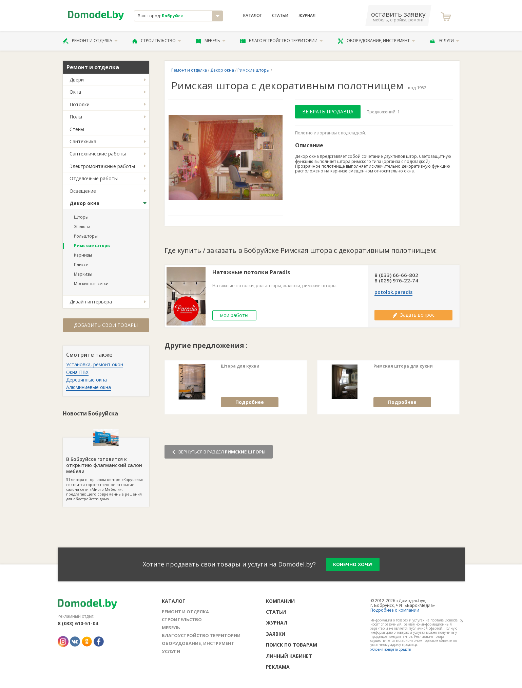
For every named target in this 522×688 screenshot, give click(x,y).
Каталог (252, 15)
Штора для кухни (240, 366)
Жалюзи (82, 226)
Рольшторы (86, 236)
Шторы (81, 217)
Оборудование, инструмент (376, 41)
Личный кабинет (289, 655)
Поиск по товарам (291, 644)
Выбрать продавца (327, 111)
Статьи (280, 15)
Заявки (275, 633)
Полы (76, 116)
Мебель (211, 41)
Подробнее (249, 402)
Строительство (156, 41)
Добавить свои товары (106, 325)
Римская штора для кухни (403, 366)
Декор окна (84, 203)
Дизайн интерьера (91, 301)
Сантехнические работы (98, 153)
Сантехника (83, 141)
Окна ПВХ (77, 372)
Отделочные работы (94, 178)
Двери (77, 79)
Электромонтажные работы (102, 166)
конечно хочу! (352, 564)
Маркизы (83, 274)
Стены (77, 129)
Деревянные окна (86, 379)
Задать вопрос (413, 315)
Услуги (444, 41)
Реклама (278, 666)
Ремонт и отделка (90, 41)
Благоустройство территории (281, 41)
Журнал (306, 15)
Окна (75, 92)
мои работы (234, 315)
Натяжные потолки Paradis (251, 272)
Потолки (80, 104)
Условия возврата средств (390, 649)
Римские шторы (92, 245)
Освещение (83, 191)
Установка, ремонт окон (94, 364)
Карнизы (83, 255)
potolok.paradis (393, 292)
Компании (280, 600)
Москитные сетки (91, 283)
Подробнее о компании (394, 610)
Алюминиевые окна (88, 387)
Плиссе (81, 264)
